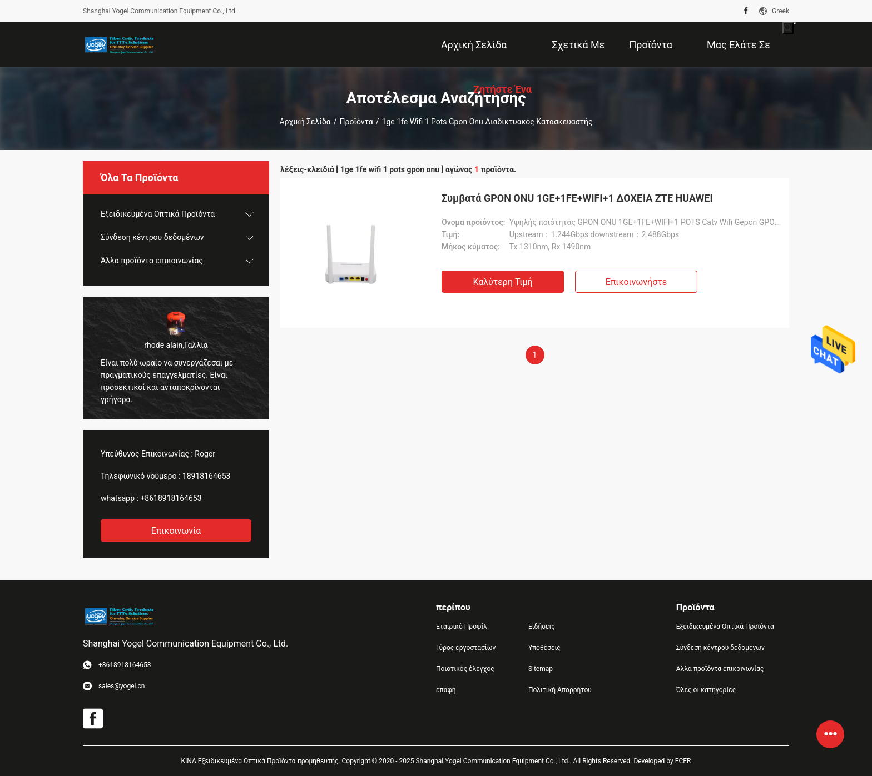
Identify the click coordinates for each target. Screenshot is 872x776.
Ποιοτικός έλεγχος (465, 669)
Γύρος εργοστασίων (466, 648)
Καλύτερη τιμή (502, 282)
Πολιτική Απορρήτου (560, 690)
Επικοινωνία (176, 530)
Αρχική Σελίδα (304, 121)
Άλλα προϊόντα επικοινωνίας (152, 260)
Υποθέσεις (544, 648)
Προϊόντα (356, 121)
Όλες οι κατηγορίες (706, 690)
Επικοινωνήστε (636, 282)
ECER (683, 761)
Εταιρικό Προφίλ (461, 626)
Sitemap (540, 669)
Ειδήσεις (541, 626)
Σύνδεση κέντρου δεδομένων (152, 237)
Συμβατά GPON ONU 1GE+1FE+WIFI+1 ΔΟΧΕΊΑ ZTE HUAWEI (577, 198)
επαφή (446, 690)
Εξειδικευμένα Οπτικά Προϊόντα (158, 213)
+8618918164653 (170, 498)
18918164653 (206, 476)
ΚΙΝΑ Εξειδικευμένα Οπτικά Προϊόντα (238, 761)
